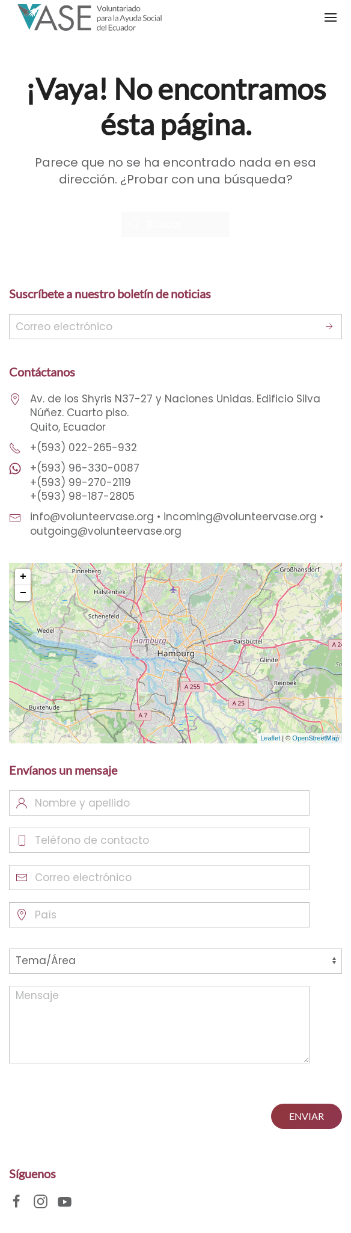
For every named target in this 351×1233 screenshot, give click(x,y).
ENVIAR (306, 1116)
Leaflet (270, 738)
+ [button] (23, 577)
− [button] (23, 593)
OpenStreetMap (315, 738)
